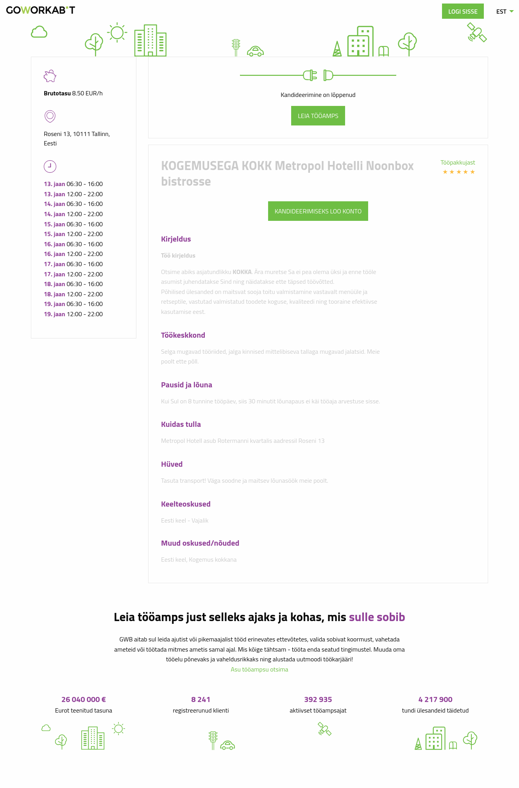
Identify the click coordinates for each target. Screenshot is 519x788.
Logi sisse (463, 11)
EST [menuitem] (501, 11)
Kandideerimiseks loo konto (318, 211)
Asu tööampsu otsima (259, 669)
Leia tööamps (318, 115)
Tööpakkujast (457, 162)
